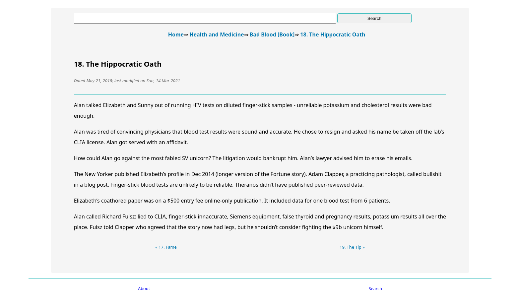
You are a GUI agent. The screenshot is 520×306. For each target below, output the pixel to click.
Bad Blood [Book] (272, 34)
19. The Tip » (352, 247)
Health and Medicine (216, 34)
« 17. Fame (166, 247)
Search (375, 288)
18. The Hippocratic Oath (332, 34)
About (144, 288)
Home (176, 34)
